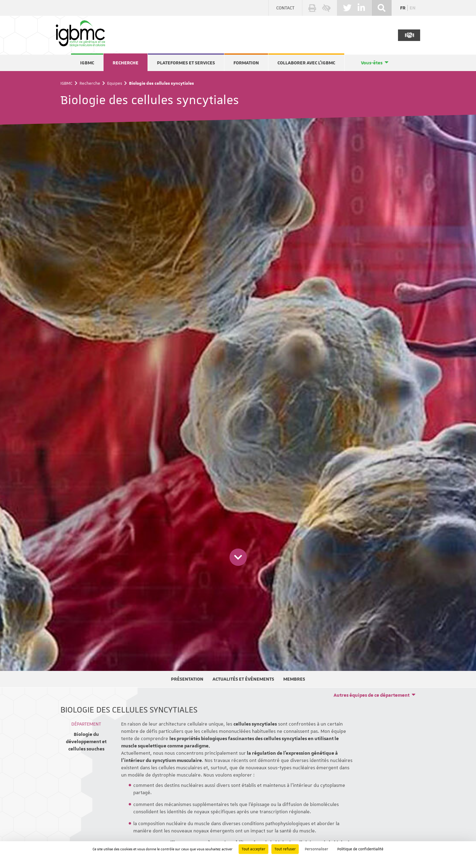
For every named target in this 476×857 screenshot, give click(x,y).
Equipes (114, 83)
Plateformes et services (186, 63)
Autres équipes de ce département (372, 695)
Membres (294, 679)
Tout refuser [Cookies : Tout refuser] (285, 849)
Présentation (187, 679)
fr (403, 8)
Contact (285, 8)
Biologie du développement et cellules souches (86, 741)
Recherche (125, 63)
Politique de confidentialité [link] (360, 849)
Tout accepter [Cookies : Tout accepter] (253, 849)
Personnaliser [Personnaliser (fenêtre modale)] (316, 849)
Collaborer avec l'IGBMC (306, 63)
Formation (246, 63)
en (413, 8)
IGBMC (87, 63)
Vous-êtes (371, 63)
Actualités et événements (243, 679)
